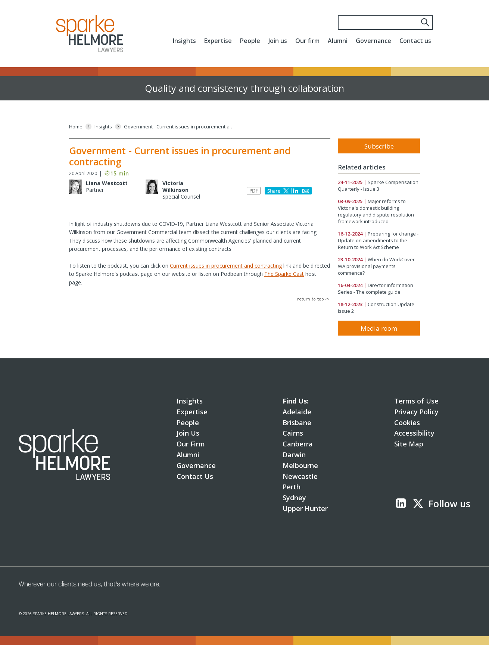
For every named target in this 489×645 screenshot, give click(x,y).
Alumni (338, 41)
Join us (277, 41)
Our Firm (191, 443)
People (250, 41)
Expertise (218, 41)
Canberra (298, 443)
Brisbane (297, 422)
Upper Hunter (305, 508)
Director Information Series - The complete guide (375, 288)
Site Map (408, 443)
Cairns (293, 433)
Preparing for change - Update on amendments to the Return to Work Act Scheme (378, 240)
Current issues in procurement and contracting (226, 265)
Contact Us (195, 476)
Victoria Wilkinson (175, 186)
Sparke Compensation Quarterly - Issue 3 (378, 185)
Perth (291, 486)
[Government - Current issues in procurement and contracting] (180, 127)
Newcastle (300, 476)
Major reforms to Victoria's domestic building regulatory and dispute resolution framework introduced (376, 211)
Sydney (294, 497)
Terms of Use (416, 400)
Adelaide (297, 411)
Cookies (407, 422)
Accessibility (414, 433)
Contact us (415, 41)
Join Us (188, 433)
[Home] (75, 127)
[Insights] (103, 127)
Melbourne (300, 465)
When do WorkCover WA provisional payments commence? (376, 266)
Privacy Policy (416, 411)
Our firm (307, 41)
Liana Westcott (107, 183)
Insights (184, 41)
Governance (373, 41)
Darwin (294, 454)
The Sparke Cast (284, 273)
